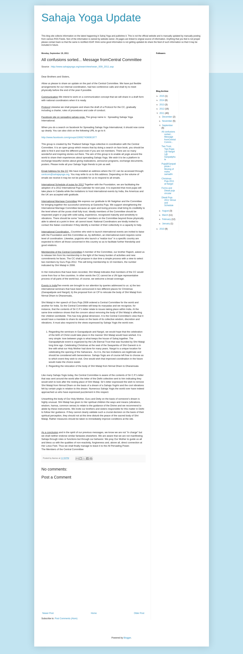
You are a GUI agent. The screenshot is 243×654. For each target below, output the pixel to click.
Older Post (139, 613)
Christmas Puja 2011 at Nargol (167, 181)
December (167, 117)
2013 (162, 104)
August (165, 211)
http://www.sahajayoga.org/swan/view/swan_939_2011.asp (82, 66)
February (166, 219)
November (167, 121)
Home (94, 613)
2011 (162, 113)
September (167, 125)
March (165, 215)
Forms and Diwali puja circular (168, 191)
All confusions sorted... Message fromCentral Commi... (168, 137)
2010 (162, 229)
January (166, 223)
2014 (162, 100)
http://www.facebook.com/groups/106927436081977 (69, 137)
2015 (162, 96)
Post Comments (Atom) (66, 618)
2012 (162, 109)
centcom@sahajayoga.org (55, 174)
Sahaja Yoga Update (91, 17)
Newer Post (48, 613)
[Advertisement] (93, 584)
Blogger (127, 638)
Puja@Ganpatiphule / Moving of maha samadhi (168, 169)
